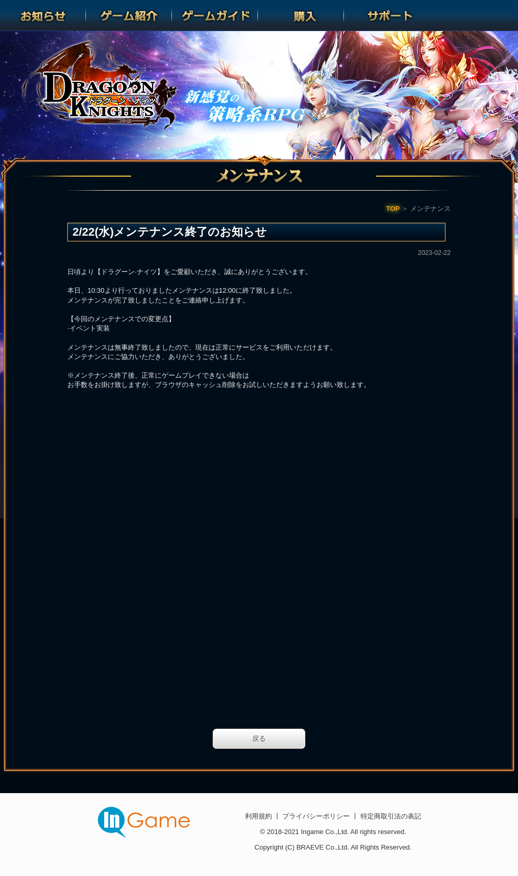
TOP (393, 208)
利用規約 (259, 816)
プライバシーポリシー (316, 816)
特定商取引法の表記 (389, 816)
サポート (387, 15)
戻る (259, 738)
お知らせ (43, 15)
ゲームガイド (215, 15)
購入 (301, 15)
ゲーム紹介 (129, 15)
